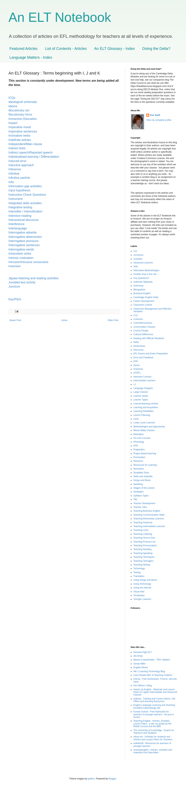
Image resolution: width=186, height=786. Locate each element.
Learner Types (140, 399)
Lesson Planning (141, 415)
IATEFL (137, 372)
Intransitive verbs (19, 253)
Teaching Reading (142, 549)
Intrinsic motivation (20, 257)
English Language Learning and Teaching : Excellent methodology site (154, 706)
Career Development (143, 301)
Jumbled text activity (22, 282)
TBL (135, 499)
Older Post (113, 320)
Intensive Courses (142, 376)
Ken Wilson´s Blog (142, 685)
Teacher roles (140, 507)
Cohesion (138, 319)
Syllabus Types (141, 495)
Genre (136, 365)
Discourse (138, 349)
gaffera (91, 778)
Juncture (14, 286)
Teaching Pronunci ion (144, 541)
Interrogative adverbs (22, 232)
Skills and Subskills (143, 476)
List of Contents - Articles (66, 48)
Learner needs (140, 396)
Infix (11, 182)
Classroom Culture (142, 305)
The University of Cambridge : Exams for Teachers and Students (153, 731)
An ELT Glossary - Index (114, 48)
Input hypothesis (19, 190)
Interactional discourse (23, 219)
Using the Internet (142, 587)
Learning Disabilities (143, 411)
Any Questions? (141, 278)
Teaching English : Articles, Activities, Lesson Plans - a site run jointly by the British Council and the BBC (152, 724)
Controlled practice (142, 323)
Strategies (138, 491)
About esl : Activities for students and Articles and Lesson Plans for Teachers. (153, 738)
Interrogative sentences (24, 245)
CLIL (135, 315)
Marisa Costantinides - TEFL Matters (151, 659)
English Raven (140, 667)
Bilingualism (139, 289)
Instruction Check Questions (27, 194)
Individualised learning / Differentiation (33, 156)
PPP (135, 445)
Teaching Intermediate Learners (149, 526)
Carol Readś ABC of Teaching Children (152, 675)
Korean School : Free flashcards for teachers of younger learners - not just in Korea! (153, 714)
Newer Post (15, 320)
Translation (138, 576)
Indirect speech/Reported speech (30, 152)
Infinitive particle (20, 177)
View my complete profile (158, 120)
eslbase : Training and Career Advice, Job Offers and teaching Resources (154, 700)
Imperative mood (19, 127)
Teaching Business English (146, 511)
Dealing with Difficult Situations (148, 338)
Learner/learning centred (145, 403)
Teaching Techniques (143, 557)
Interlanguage (17, 228)
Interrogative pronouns (23, 241)
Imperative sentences (22, 131)
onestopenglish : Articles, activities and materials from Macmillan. (152, 751)
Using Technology (142, 584)
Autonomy (138, 285)
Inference (14, 169)
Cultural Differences (143, 334)
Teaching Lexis (140, 530)
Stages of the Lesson (144, 488)
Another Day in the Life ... (146, 274)
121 (135, 251)
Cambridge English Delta (145, 297)
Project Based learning (144, 453)
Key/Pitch (14, 299)
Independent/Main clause (25, 144)
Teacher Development (144, 503)
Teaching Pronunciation (145, 545)
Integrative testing (20, 207)
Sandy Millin (139, 663)
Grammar (138, 369)
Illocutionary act (19, 110)
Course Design (140, 330)
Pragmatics (139, 449)
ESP (135, 361)
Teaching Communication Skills (149, 515)
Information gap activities (25, 186)
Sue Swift (155, 115)
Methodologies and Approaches (149, 426)
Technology (139, 568)
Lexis (136, 419)
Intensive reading (19, 215)
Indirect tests (17, 148)
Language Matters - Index (30, 57)
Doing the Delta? (156, 48)
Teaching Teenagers (143, 561)
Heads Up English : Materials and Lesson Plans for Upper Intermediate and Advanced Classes (155, 692)
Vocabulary (138, 595)
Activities (137, 259)
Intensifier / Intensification (25, 211)
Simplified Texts (141, 472)
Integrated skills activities (25, 203)
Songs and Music (142, 480)
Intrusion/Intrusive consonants (29, 262)
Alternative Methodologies (146, 270)
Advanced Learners (143, 262)
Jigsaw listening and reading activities (33, 278)
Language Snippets (143, 388)
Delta (136, 342)
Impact (13, 123)
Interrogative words (21, 249)
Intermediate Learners (144, 380)
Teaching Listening (142, 534)
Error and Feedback (143, 357)
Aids (135, 266)
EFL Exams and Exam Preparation (150, 353)
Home (64, 320)
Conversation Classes (144, 327)
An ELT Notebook (59, 17)
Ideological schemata (22, 101)
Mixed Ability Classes (144, 430)
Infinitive (14, 173)
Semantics (138, 468)
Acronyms (138, 255)
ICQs (11, 97)
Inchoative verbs (19, 135)
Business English (141, 293)
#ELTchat (138, 656)
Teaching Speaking (142, 553)
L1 (134, 384)
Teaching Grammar (143, 522)
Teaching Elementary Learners (148, 518)
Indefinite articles (20, 140)
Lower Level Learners (144, 422)
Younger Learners (142, 599)
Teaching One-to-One (144, 537)
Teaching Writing (141, 564)
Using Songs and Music (145, 580)
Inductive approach (21, 165)
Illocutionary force (20, 114)
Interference (16, 224)
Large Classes (140, 392)
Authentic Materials (143, 282)
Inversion (14, 266)
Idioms (13, 106)
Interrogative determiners (25, 236)
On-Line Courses (141, 438)
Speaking (138, 484)
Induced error (17, 161)
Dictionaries (139, 346)
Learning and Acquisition (145, 407)
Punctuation (139, 457)
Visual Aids (138, 591)
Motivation (138, 434)
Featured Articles (23, 48)
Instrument (15, 198)
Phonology (138, 442)
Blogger (112, 778)
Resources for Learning (145, 465)
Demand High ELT (142, 652)
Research (138, 461)
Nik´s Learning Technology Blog (149, 671)
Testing (137, 572)
